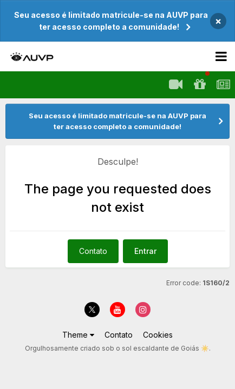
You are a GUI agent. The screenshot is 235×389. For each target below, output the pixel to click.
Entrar (145, 251)
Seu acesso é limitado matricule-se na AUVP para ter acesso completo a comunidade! (111, 20)
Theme (78, 334)
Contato (93, 251)
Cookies (158, 334)
